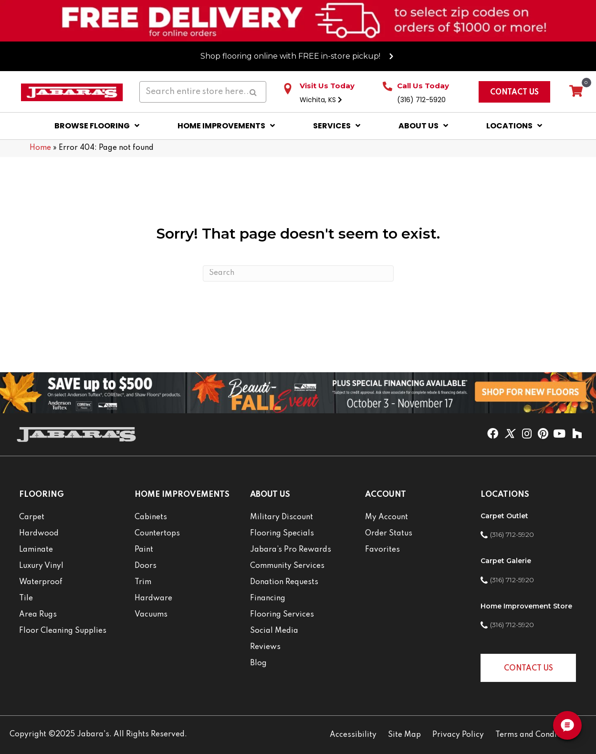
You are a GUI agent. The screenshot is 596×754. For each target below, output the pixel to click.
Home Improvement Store (526, 606)
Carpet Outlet (504, 516)
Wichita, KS (321, 100)
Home (40, 148)
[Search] (298, 273)
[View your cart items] (576, 91)
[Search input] (202, 92)
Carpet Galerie (506, 560)
